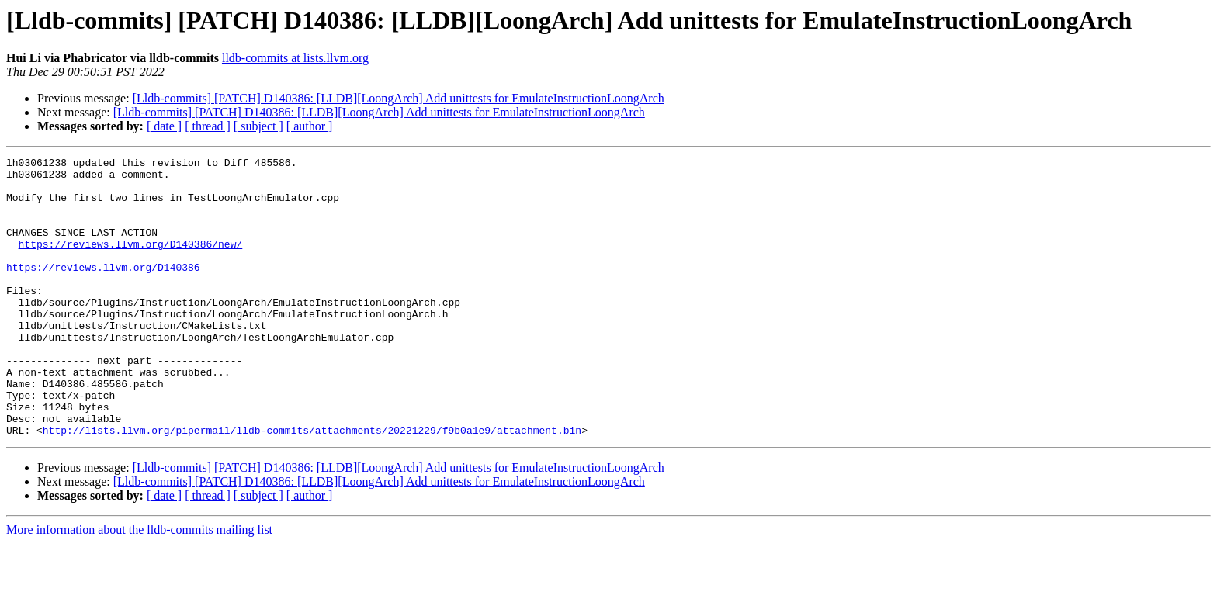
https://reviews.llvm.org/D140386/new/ (131, 262)
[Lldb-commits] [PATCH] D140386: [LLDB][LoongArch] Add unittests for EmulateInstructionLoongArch (398, 98)
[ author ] (309, 126)
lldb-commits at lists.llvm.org (295, 57)
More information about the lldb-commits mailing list (139, 585)
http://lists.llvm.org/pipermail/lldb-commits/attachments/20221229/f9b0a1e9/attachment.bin (312, 486)
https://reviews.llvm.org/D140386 (103, 290)
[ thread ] (208, 126)
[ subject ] (258, 126)
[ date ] (164, 126)
